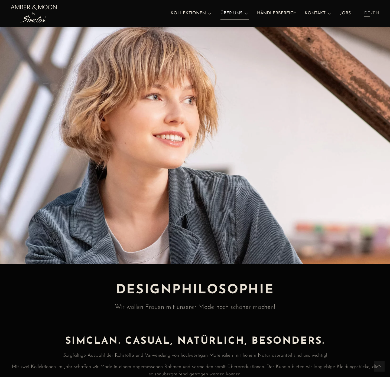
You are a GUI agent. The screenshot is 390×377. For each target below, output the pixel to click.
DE (367, 13)
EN (376, 13)
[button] (191, 13)
